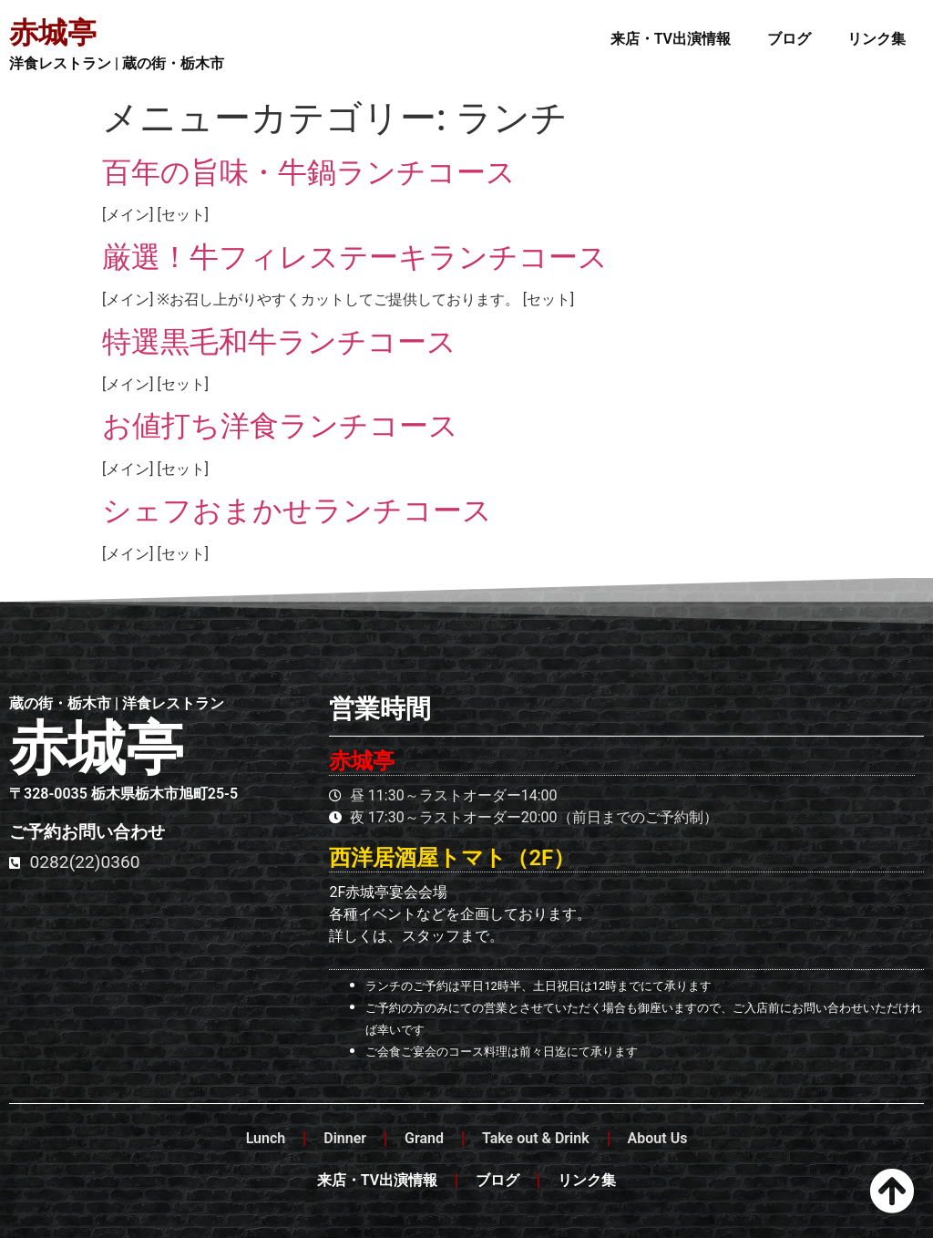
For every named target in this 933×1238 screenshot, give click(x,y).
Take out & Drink (536, 1138)
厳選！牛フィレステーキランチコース (355, 257)
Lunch (266, 1138)
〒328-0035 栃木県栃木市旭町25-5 (123, 793)
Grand (424, 1138)
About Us (658, 1138)
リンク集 (876, 38)
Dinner (344, 1138)
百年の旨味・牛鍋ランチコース (309, 172)
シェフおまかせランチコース (297, 510)
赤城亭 (53, 32)
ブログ (789, 38)
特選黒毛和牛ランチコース (279, 342)
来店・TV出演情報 (670, 38)
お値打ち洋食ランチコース (280, 425)
